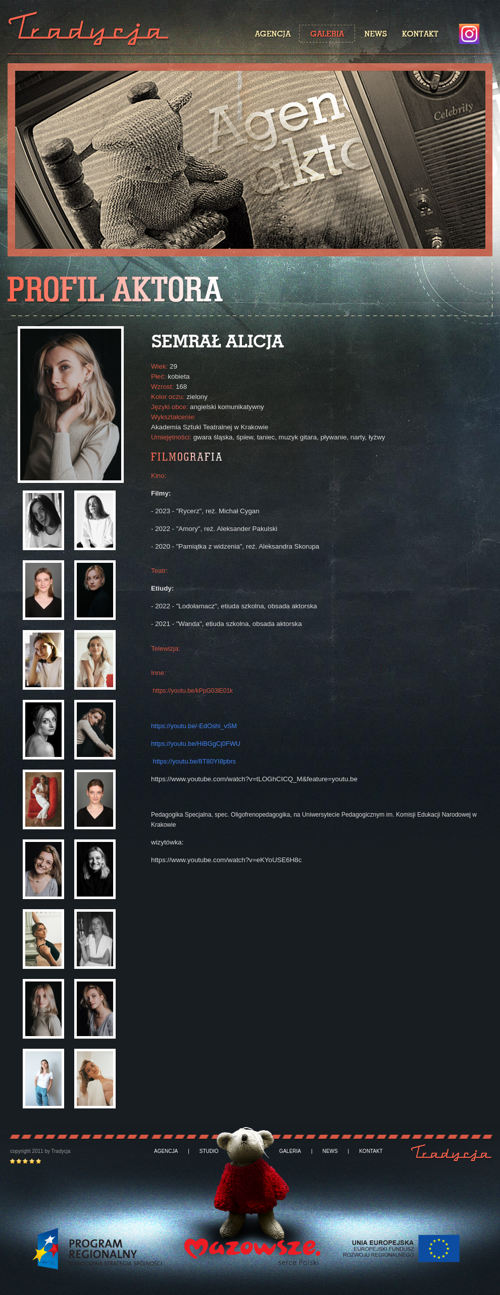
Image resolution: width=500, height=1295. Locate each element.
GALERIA (290, 1151)
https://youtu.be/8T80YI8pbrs (194, 761)
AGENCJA (166, 1151)
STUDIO (209, 1151)
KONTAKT (370, 1151)
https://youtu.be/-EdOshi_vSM (194, 726)
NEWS (330, 1151)
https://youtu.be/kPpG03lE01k (193, 690)
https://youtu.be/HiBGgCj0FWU (195, 743)
